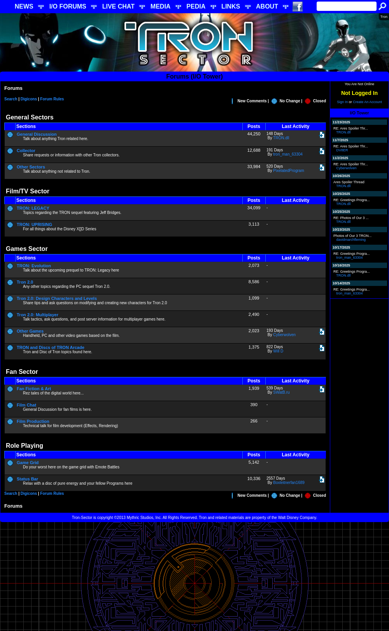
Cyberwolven (284, 335)
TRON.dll (281, 138)
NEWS (24, 6)
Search (10, 99)
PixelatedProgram (288, 170)
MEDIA (161, 6)
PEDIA (195, 6)
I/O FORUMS (67, 6)
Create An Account (367, 102)
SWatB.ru (281, 392)
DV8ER (342, 150)
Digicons (29, 99)
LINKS (230, 6)
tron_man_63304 (288, 154)
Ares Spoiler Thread (348, 182)
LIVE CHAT (118, 6)
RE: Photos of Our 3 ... (351, 218)
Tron (383, 17)
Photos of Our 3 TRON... (352, 236)
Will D (278, 351)
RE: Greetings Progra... (351, 200)
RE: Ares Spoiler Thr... (350, 128)
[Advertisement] (194, 576)
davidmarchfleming (351, 240)
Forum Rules (52, 99)
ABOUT (267, 6)
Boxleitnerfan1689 (289, 482)
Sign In (342, 102)
